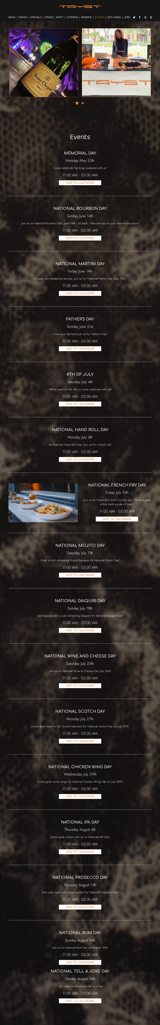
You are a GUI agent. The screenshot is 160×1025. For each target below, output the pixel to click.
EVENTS (99, 17)
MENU (12, 17)
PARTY (59, 17)
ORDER (49, 17)
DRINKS (23, 17)
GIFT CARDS (114, 17)
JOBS (127, 17)
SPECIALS (35, 17)
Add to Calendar (80, 182)
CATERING (72, 17)
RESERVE (86, 17)
